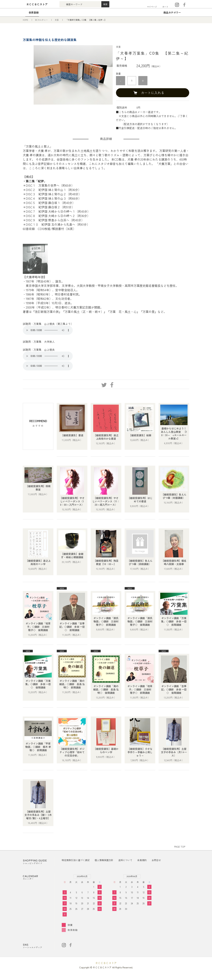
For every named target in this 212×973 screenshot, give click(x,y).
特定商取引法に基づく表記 (76, 860)
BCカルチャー (41, 19)
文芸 (57, 19)
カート (165, 6)
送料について (125, 860)
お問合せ (156, 860)
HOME (26, 19)
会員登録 (34, 12)
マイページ (152, 6)
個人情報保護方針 (104, 860)
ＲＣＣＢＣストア (106, 963)
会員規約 (142, 860)
